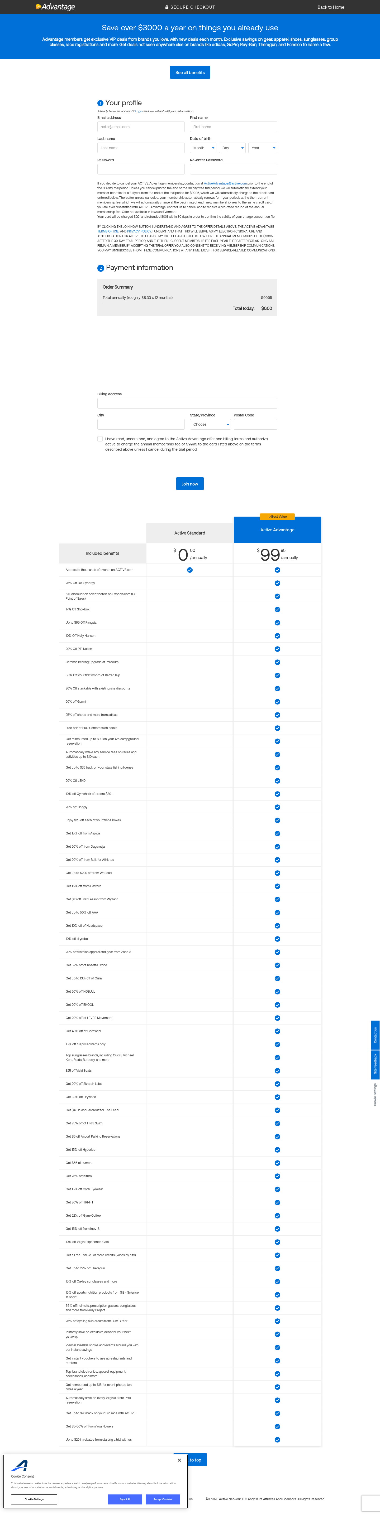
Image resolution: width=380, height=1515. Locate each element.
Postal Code (244, 415)
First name (199, 117)
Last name (106, 139)
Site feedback (375, 1064)
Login (138, 111)
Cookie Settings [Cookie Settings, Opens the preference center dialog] (34, 1499)
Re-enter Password (206, 160)
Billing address (109, 394)
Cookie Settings (375, 1094)
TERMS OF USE (108, 231)
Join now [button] (190, 484)
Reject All (125, 1499)
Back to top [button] (190, 1460)
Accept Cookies (163, 1499)
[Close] (179, 1460)
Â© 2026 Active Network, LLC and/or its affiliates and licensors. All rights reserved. (265, 1499)
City (100, 415)
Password (105, 160)
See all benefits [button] (190, 72)
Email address (109, 117)
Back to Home (331, 7)
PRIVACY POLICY (139, 231)
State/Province (202, 415)
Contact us (375, 1035)
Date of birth (200, 139)
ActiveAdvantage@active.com (225, 183)
